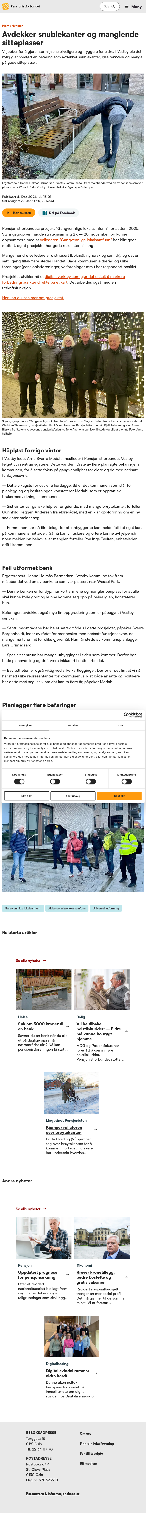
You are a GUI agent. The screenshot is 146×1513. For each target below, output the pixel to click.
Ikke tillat (26, 795)
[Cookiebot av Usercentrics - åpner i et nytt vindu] (126, 715)
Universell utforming (106, 908)
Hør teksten (18, 213)
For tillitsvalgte (91, 1453)
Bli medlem (88, 1463)
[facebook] (58, 212)
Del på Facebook (59, 213)
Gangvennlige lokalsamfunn (23, 908)
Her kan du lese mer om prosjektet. (33, 297)
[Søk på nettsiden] (106, 6)
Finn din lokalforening (97, 1443)
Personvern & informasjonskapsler (53, 1494)
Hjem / (6, 25)
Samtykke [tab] (25, 725)
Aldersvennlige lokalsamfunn (67, 908)
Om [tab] (120, 725)
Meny (133, 6)
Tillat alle (119, 795)
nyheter (17, 25)
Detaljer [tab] (73, 725)
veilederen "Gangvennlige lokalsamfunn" (76, 239)
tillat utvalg (73, 795)
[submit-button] (113, 6)
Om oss (85, 1433)
